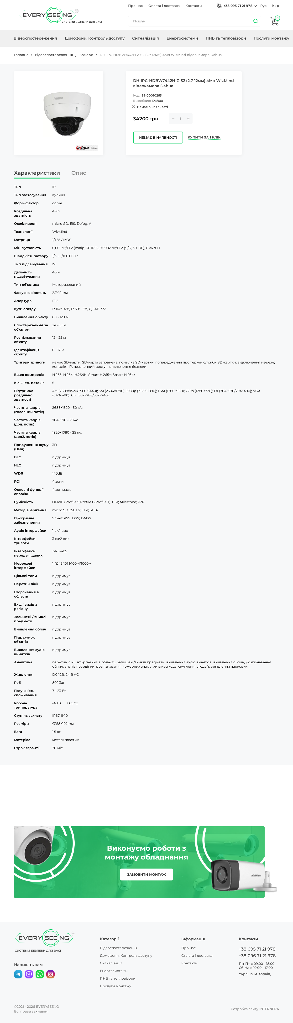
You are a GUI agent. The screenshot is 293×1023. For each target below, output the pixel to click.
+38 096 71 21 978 (257, 955)
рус (263, 6)
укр (275, 6)
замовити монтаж (146, 874)
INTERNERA (269, 1009)
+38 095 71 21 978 (238, 6)
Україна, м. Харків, (255, 974)
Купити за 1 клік (204, 137)
